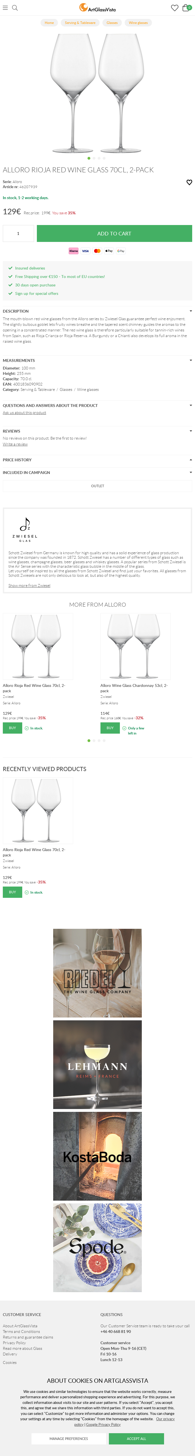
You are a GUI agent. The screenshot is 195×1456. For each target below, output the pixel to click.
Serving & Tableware (38, 389)
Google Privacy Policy (103, 1424)
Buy (12, 727)
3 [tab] (99, 162)
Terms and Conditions (21, 1331)
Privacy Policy (14, 1343)
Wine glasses (88, 389)
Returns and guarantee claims (28, 1337)
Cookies (10, 1362)
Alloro (17, 182)
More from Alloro (97, 605)
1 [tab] (89, 162)
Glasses (66, 389)
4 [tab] (104, 162)
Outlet (97, 486)
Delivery (10, 1354)
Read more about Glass (22, 1348)
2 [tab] (94, 162)
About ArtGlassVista (20, 1326)
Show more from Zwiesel (29, 585)
